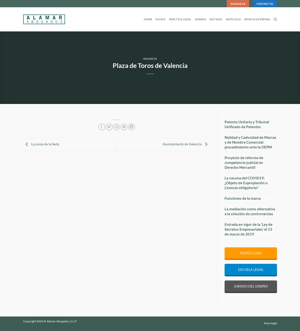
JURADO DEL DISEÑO (251, 286)
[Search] (275, 19)
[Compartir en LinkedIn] (131, 127)
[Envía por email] (116, 127)
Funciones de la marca (243, 198)
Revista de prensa (257, 19)
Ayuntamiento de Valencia (186, 144)
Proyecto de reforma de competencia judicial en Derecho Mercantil (244, 162)
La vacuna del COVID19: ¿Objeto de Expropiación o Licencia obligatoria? (246, 183)
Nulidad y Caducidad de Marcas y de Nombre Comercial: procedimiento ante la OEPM (250, 142)
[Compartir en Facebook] (101, 127)
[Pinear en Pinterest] (124, 127)
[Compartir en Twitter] (109, 127)
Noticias (216, 19)
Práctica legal (180, 19)
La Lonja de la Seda (41, 144)
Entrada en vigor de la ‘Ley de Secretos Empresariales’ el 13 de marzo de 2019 (248, 229)
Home (148, 19)
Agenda (200, 19)
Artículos (233, 19)
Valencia (150, 58)
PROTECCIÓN (251, 253)
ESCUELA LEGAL (250, 269)
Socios (160, 19)
